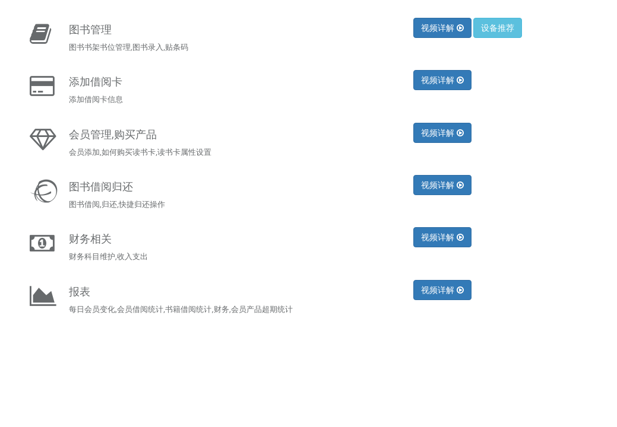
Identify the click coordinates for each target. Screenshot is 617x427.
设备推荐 (497, 27)
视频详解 (442, 27)
